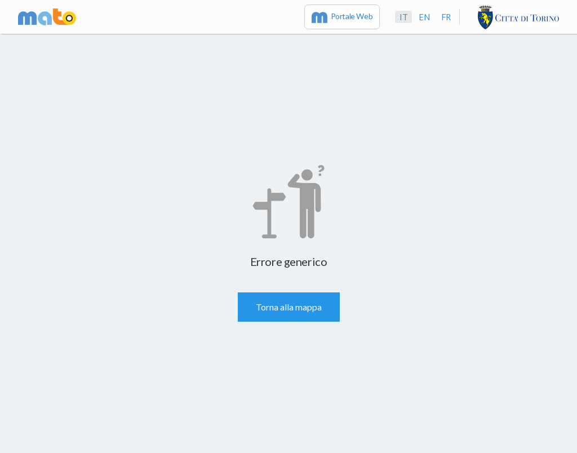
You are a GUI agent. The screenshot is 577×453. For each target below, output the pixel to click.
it (403, 17)
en (424, 17)
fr (446, 17)
